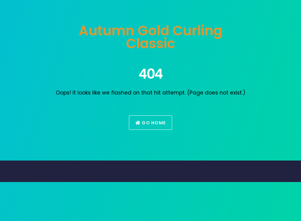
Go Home (150, 123)
